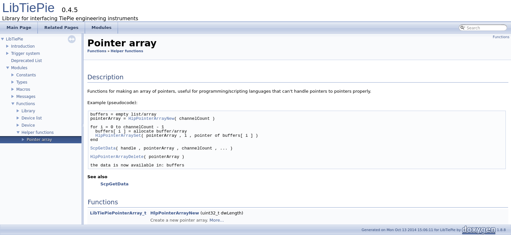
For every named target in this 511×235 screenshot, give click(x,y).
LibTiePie (28, 8)
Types (21, 82)
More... (217, 220)
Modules (19, 68)
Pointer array (39, 139)
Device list (32, 118)
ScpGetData (103, 148)
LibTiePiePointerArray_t (118, 213)
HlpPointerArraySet (118, 135)
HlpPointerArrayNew (151, 118)
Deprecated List (26, 60)
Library (28, 111)
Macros (23, 89)
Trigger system (25, 53)
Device (28, 125)
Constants (26, 75)
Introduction (23, 46)
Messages (26, 96)
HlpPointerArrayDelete (117, 157)
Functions (25, 104)
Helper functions (38, 132)
